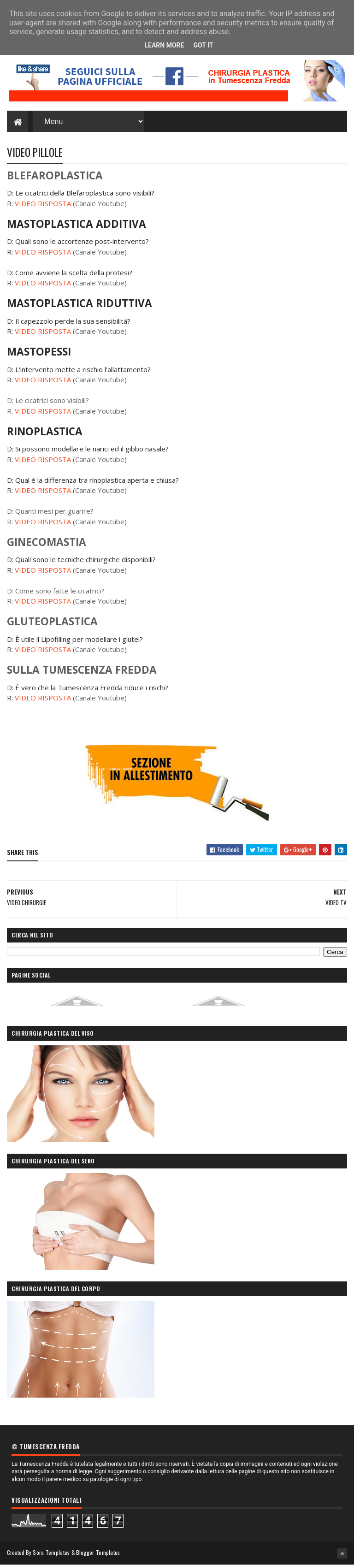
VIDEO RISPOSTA (43, 203)
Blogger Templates (98, 1552)
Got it (203, 45)
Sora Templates (51, 1552)
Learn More (164, 45)
